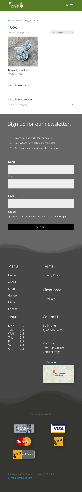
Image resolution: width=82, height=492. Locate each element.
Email (12, 196)
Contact (13, 309)
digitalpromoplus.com (20, 477)
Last (10, 190)
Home (11, 20)
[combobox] (41, 104)
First (10, 176)
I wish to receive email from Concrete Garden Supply (38, 216)
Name (13, 161)
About (12, 282)
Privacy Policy (52, 275)
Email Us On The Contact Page (54, 350)
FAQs (11, 302)
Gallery (13, 295)
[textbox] (41, 105)
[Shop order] (62, 32)
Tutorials (49, 299)
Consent (14, 211)
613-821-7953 (53, 330)
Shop (11, 289)
